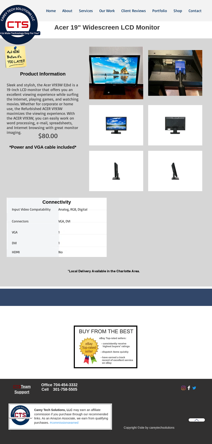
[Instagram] (183, 388)
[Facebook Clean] (189, 388)
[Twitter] (194, 388)
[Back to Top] (197, 420)
